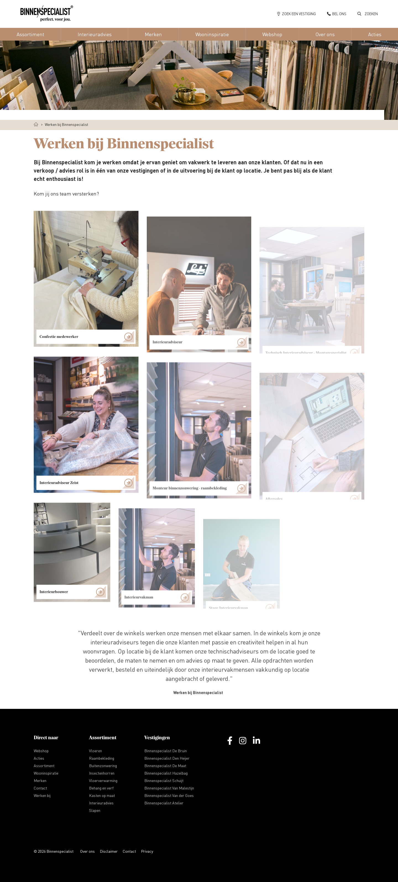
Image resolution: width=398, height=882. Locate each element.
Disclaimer (109, 851)
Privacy (147, 851)
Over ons (87, 851)
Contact (129, 851)
